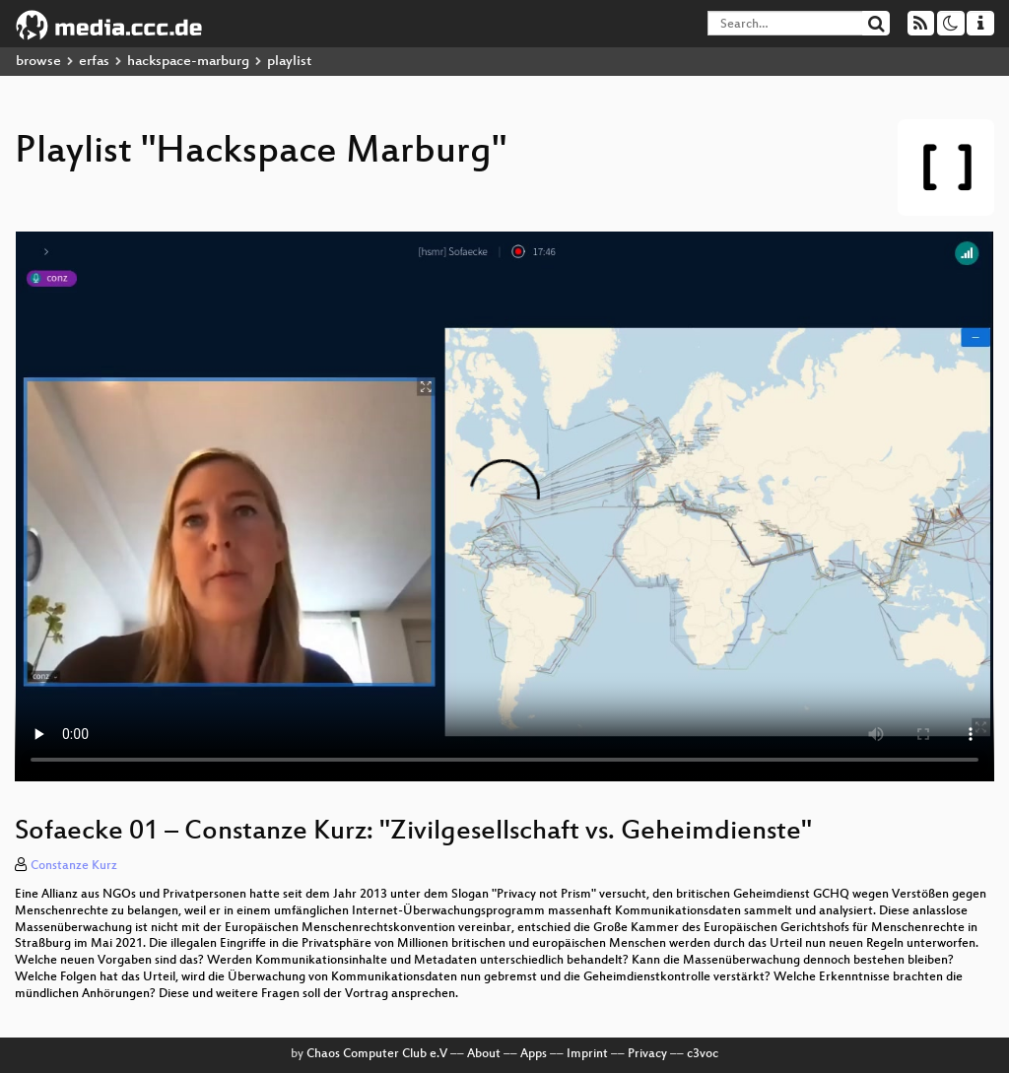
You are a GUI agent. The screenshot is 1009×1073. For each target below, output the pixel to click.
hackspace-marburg (188, 61)
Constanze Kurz (74, 866)
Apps (533, 1054)
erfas (94, 61)
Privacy (647, 1054)
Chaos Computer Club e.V (376, 1054)
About (484, 1054)
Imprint (587, 1054)
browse (38, 61)
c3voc (702, 1054)
